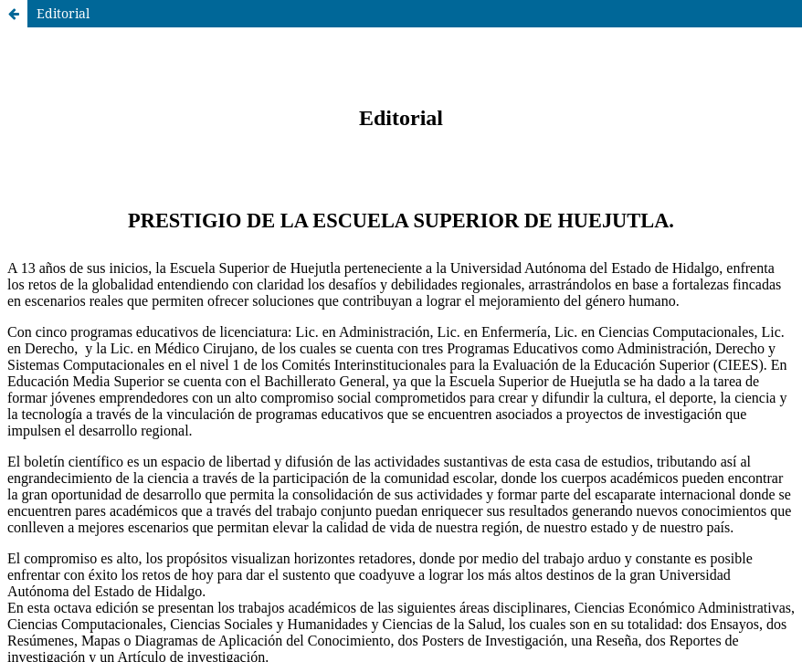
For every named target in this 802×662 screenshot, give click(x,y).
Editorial (63, 13)
